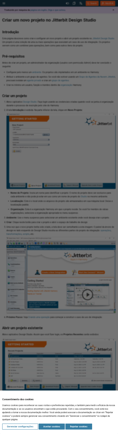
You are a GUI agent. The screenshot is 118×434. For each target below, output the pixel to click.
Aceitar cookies (51, 426)
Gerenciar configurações (20, 426)
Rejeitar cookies (78, 426)
